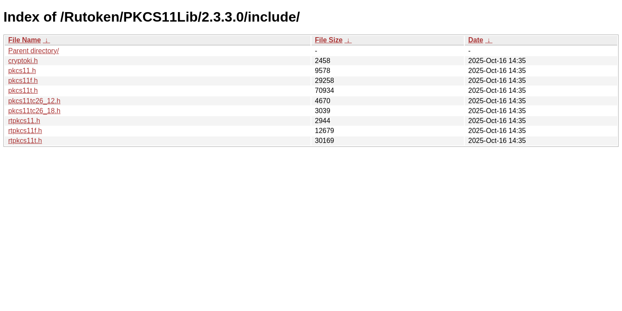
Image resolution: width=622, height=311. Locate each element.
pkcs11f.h (23, 80)
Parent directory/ (33, 50)
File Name (24, 40)
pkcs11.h (22, 70)
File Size (329, 40)
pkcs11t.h (23, 90)
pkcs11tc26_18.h (34, 110)
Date (475, 40)
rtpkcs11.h (24, 120)
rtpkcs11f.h (25, 130)
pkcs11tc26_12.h (34, 101)
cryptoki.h (23, 60)
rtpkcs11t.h (25, 140)
